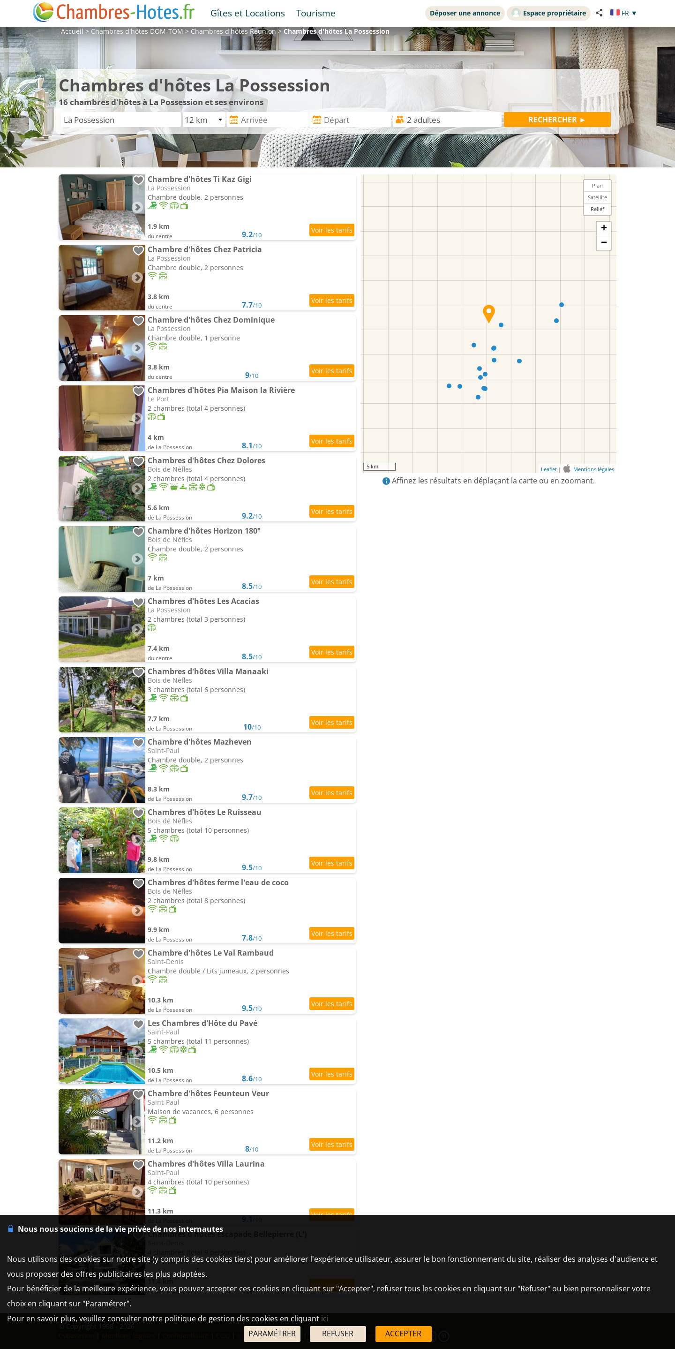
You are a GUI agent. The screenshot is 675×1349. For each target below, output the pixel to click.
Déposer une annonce (465, 12)
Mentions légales (593, 469)
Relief (597, 208)
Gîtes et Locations (247, 13)
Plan (597, 185)
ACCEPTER (403, 1333)
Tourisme (316, 13)
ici (325, 1318)
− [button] (604, 243)
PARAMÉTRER (272, 1333)
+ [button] (604, 229)
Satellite (597, 197)
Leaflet (549, 469)
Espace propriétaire (548, 12)
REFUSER (337, 1333)
